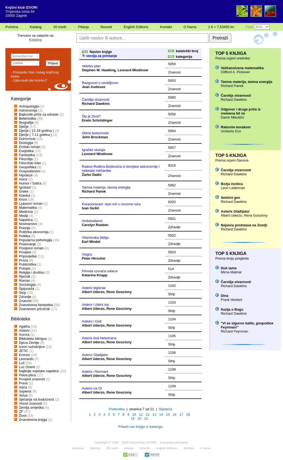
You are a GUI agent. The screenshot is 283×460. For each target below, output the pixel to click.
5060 (172, 97)
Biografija (26, 122)
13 (154, 414)
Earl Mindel (91, 242)
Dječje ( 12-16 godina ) (36, 131)
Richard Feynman (234, 331)
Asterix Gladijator (95, 355)
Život (23, 416)
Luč (22, 363)
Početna (11, 27)
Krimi (23, 199)
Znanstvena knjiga (33, 420)
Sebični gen (230, 198)
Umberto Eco (231, 131)
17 (181, 414)
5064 (172, 131)
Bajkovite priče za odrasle (38, 114)
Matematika (28, 208)
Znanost (25, 301)
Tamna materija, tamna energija (106, 187)
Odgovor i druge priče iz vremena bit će (241, 111)
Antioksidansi (92, 221)
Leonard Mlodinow (133, 70)
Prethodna (117, 409)
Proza (23, 260)
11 (141, 414)
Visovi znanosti (30, 403)
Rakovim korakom (236, 127)
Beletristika (27, 118)
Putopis (25, 268)
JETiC (23, 351)
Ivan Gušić (91, 208)
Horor (23, 179)
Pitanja (83, 27)
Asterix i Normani (95, 372)
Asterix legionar (94, 288)
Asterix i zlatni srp (95, 305)
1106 (172, 353)
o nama (205, 448)
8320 (172, 202)
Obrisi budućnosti (95, 133)
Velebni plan (91, 66)
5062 (172, 185)
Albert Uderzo (93, 292)
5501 (172, 219)
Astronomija (28, 110)
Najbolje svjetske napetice (39, 371)
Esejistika (26, 151)
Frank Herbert (231, 300)
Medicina (26, 212)
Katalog (35, 27)
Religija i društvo (31, 272)
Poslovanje (27, 244)
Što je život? (91, 116)
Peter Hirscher (94, 258)
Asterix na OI (92, 388)
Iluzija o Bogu (232, 309)
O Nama (189, 27)
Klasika (24, 195)
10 (134, 414)
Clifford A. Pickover (235, 72)
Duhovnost (27, 139)
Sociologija (27, 285)
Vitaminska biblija (95, 238)
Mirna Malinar (231, 272)
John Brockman (95, 137)
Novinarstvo (28, 224)
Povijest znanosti (32, 379)
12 (147, 414)
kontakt (189, 448)
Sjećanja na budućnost (36, 399)
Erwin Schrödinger (97, 120)
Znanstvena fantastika (36, 305)
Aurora (24, 335)
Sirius (23, 395)
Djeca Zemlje (29, 343)
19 (132, 419)
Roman (24, 280)
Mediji (23, 216)
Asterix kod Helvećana (99, 338)
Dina (224, 296)
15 (168, 414)
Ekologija (26, 143)
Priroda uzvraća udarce (100, 271)
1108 (172, 369)
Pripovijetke (28, 256)
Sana (23, 387)
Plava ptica (27, 375)
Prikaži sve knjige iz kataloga (140, 427)
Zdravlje (25, 297)
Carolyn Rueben (95, 225)
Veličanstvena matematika (242, 68)
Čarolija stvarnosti (96, 100)
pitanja (129, 448)
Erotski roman (29, 147)
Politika (24, 236)
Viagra (87, 254)
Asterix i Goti (92, 321)
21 (146, 419)
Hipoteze (26, 175)
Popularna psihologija (35, 240)
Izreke (23, 191)
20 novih (59, 27)
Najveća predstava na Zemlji (244, 225)
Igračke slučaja (93, 150)
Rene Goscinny (119, 292)
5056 (172, 114)
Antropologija (29, 106)
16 (174, 414)
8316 (172, 165)
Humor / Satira (30, 183)
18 (188, 414)
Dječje (24, 127)
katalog (95, 448)
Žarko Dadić (92, 175)
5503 (172, 252)
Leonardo (26, 359)
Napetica (26, 220)
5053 (172, 81)
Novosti (106, 27)
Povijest (25, 252)
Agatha (24, 326)
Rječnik (24, 276)
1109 (172, 386)
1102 (172, 286)
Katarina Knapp (95, 275)
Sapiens (25, 391)
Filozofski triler (30, 163)
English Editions (136, 27)
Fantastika (27, 155)
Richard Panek (94, 191)
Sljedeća (165, 409)
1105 (172, 336)
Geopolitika (27, 167)
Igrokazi (25, 187)
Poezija (24, 228)
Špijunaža (26, 289)
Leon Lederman (233, 188)
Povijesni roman (31, 248)
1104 (172, 319)
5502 (172, 235)
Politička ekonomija (34, 232)
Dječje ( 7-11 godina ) (35, 135)
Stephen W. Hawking (99, 70)
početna (78, 448)
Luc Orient (27, 367)
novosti (145, 448)
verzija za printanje (99, 56)
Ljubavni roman (31, 204)
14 (161, 414)
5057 (172, 148)
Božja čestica (232, 184)
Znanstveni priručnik (34, 309)
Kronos (24, 355)
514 (171, 269)
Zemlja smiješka (31, 407)
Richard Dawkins (96, 104)
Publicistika (27, 264)
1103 (172, 302)
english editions (166, 448)
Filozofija (26, 159)
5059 (172, 64)
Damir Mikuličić (232, 117)
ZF (21, 411)
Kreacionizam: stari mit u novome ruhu (111, 204)
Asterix (24, 330)
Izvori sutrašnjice (32, 347)
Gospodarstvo (30, 171)
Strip (22, 293)
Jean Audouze (93, 87)
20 (139, 419)
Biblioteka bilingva (33, 339)
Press (23, 383)
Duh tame (228, 268)
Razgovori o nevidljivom (100, 83)
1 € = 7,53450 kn (221, 27)
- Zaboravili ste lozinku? (29, 80)
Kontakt (166, 27)
